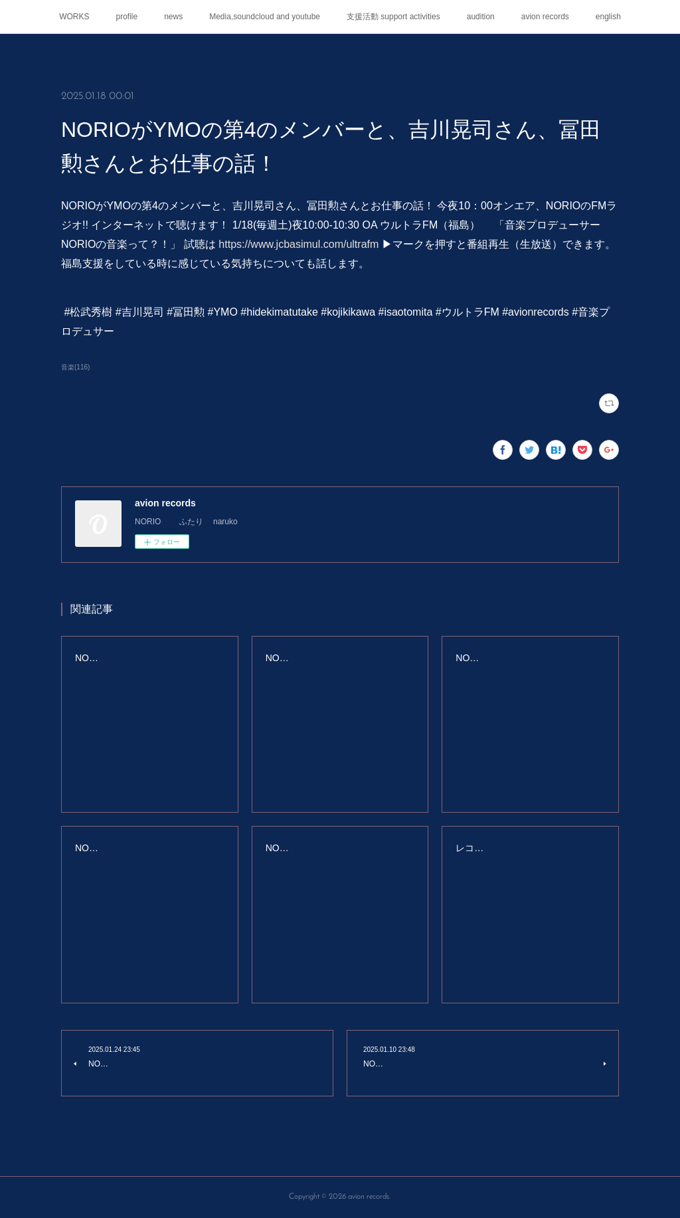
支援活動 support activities (393, 16)
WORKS (74, 16)
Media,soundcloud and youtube (264, 16)
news (173, 16)
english (608, 16)
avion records (545, 16)
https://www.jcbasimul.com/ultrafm (298, 244)
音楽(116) (75, 367)
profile (127, 16)
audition (481, 16)
